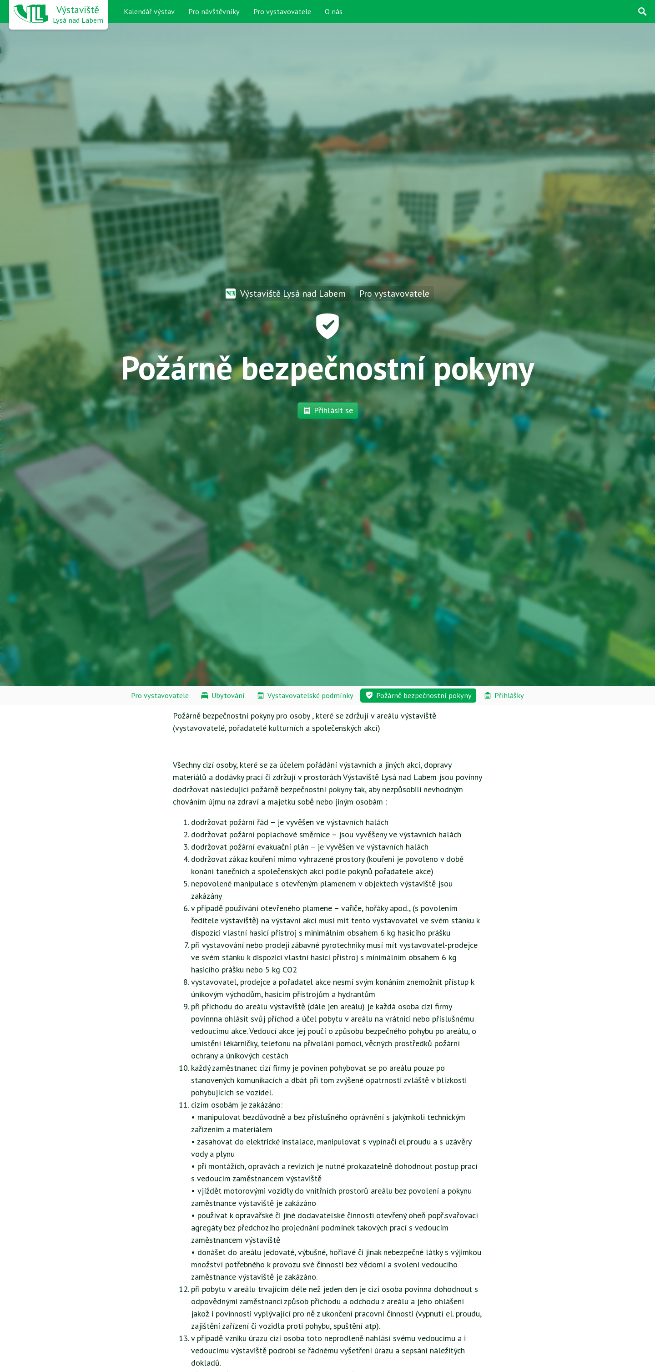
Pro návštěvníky (214, 11)
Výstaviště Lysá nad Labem (286, 293)
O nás (334, 11)
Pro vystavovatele (282, 11)
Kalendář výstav (149, 11)
